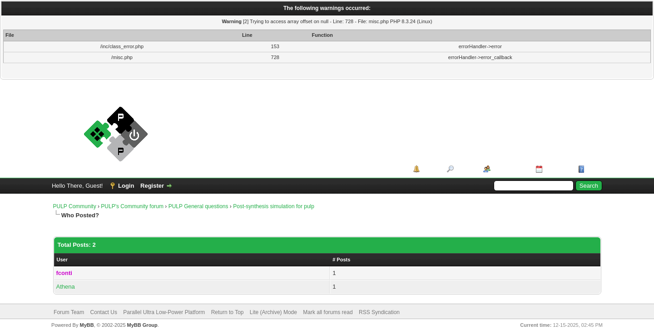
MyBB (86, 325)
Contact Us (103, 312)
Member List (509, 168)
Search (465, 168)
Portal (430, 168)
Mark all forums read (327, 312)
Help (593, 168)
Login (126, 185)
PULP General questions (198, 206)
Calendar (557, 168)
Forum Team (69, 312)
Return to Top (227, 312)
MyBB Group (142, 325)
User (62, 259)
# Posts (341, 259)
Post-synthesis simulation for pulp (273, 206)
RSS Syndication (379, 312)
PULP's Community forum (132, 206)
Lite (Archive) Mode (273, 312)
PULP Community (74, 206)
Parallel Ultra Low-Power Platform (164, 312)
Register (152, 185)
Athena (65, 286)
